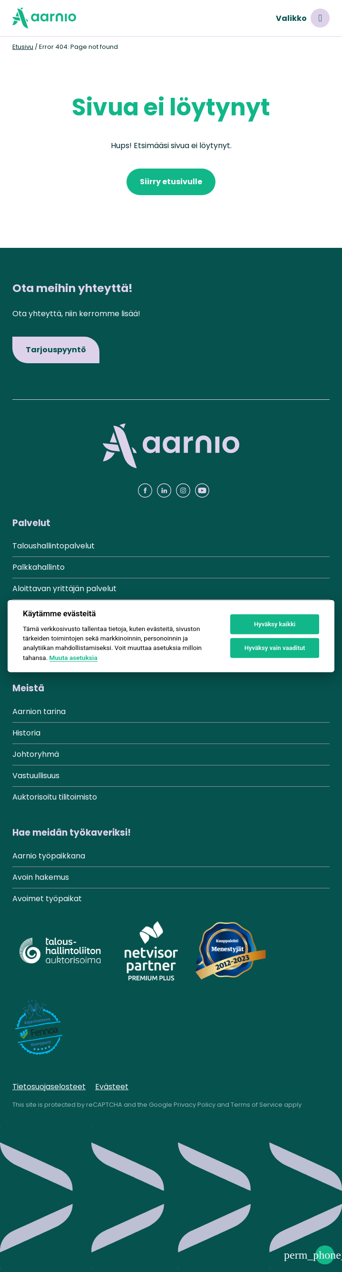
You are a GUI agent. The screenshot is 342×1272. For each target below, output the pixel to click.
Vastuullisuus (35, 775)
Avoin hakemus (40, 877)
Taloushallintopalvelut (53, 545)
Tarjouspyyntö (56, 349)
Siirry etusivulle (171, 181)
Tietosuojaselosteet (49, 1086)
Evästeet (111, 1086)
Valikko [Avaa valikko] (303, 18)
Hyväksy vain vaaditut (274, 647)
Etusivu (22, 46)
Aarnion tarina (39, 711)
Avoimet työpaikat (47, 898)
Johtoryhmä (35, 754)
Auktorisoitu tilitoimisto (54, 796)
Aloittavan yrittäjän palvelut (64, 588)
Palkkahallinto (38, 567)
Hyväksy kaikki (274, 624)
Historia (26, 732)
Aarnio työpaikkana (48, 855)
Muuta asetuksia (73, 657)
